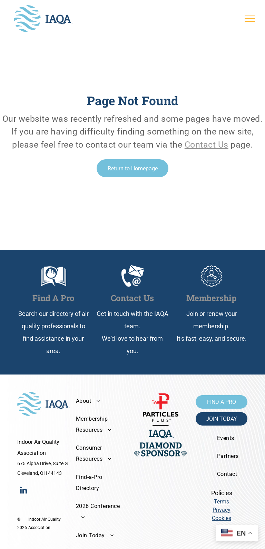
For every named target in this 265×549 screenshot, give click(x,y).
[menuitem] (100, 401)
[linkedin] (23, 491)
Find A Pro (53, 297)
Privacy (221, 510)
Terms (221, 501)
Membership (211, 297)
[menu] (250, 19)
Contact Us (206, 145)
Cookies (221, 518)
